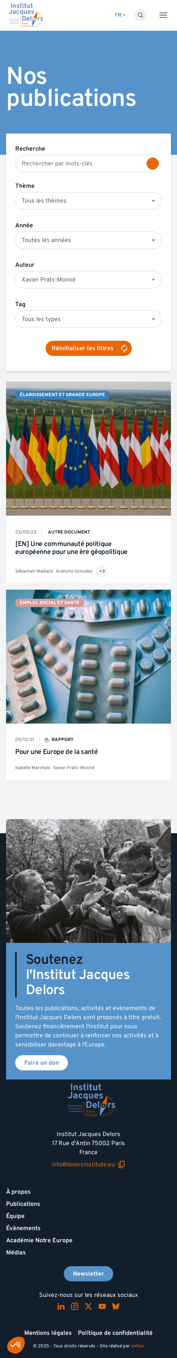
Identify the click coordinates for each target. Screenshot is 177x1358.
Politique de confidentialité (115, 1333)
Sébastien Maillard (34, 571)
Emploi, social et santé (49, 603)
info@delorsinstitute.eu (88, 1164)
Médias (16, 1252)
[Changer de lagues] (120, 15)
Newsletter (88, 1274)
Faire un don (41, 1063)
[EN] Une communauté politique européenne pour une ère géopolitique (71, 548)
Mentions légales (48, 1333)
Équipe (15, 1216)
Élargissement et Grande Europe (62, 395)
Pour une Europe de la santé (56, 752)
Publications (23, 1204)
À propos (18, 1192)
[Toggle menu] (163, 15)
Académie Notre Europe (39, 1240)
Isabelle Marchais (32, 768)
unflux (137, 1346)
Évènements (23, 1228)
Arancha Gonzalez (74, 571)
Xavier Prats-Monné (73, 768)
